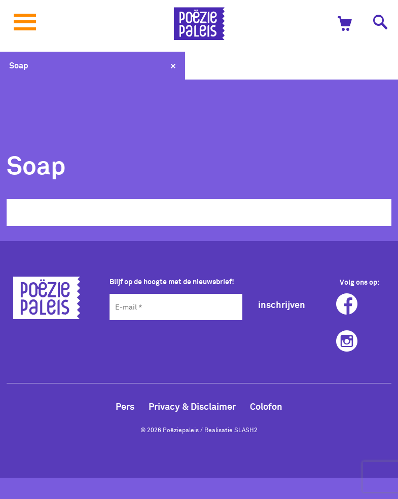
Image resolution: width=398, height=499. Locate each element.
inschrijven (281, 304)
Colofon (266, 406)
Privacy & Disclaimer (192, 406)
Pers (125, 406)
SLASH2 (246, 429)
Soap (18, 65)
